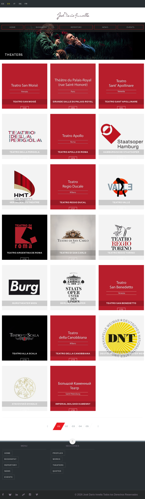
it (16, 4)
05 (88, 426)
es (3, 4)
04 (80, 426)
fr (28, 4)
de (22, 4)
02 (63, 426)
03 (72, 426)
